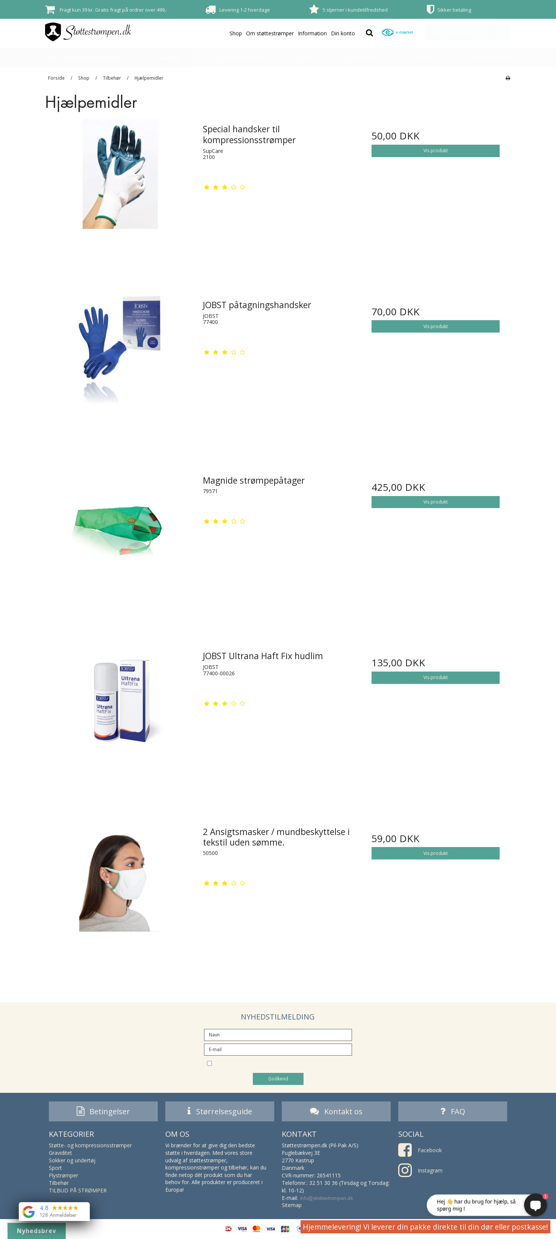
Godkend (278, 1079)
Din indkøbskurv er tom (471, 32)
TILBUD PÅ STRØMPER (491, 58)
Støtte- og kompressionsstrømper (82, 58)
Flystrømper (364, 58)
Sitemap (292, 1206)
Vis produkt (435, 150)
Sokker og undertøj (240, 58)
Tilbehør (424, 58)
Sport (307, 58)
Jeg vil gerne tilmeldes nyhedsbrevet (284, 1062)
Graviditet (169, 58)
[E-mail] (278, 1049)
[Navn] (278, 1034)
